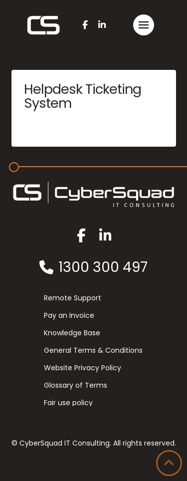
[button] (143, 24)
